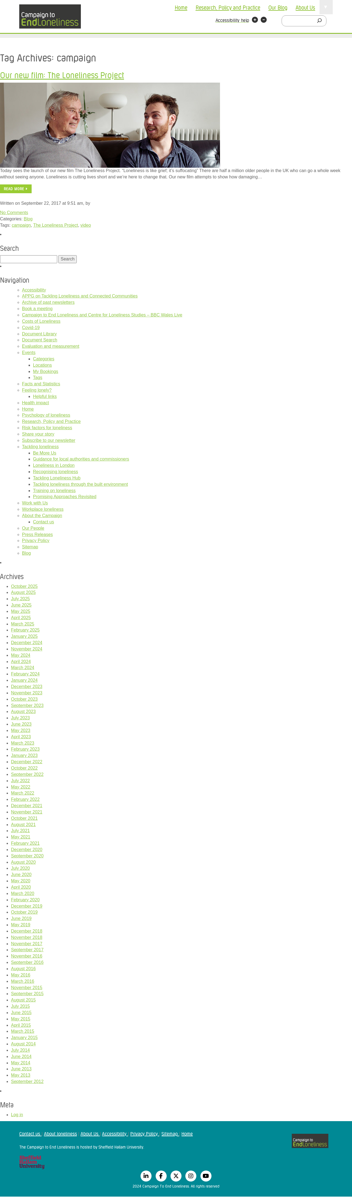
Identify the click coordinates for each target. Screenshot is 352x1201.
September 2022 (27, 774)
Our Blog (277, 7)
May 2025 (20, 611)
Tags (37, 377)
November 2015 (26, 987)
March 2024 (22, 667)
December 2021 (26, 805)
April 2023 (21, 736)
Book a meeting (37, 308)
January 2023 (24, 755)
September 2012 (27, 1081)
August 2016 (23, 968)
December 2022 (26, 761)
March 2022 (22, 793)
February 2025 (25, 630)
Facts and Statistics (41, 383)
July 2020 (20, 868)
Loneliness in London (54, 465)
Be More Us (44, 453)
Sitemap (30, 547)
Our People (33, 528)
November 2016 (26, 956)
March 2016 (22, 981)
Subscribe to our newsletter (48, 440)
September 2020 (27, 856)
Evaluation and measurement (50, 346)
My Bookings (45, 371)
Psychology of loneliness (46, 415)
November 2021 (26, 812)
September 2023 (27, 705)
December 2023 (26, 686)
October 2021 (24, 818)
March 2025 (22, 624)
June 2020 (21, 874)
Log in (17, 1114)
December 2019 (26, 906)
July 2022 (20, 780)
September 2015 (27, 993)
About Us (305, 7)
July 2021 (20, 830)
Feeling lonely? (37, 390)
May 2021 (20, 837)
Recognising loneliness (55, 471)
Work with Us (35, 503)
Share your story (38, 434)
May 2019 (20, 924)
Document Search (39, 340)
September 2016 (27, 962)
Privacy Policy (36, 540)
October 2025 (24, 586)
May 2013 (20, 1075)
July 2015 (20, 1006)
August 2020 (23, 862)
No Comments (14, 212)
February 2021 (25, 843)
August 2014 (23, 1044)
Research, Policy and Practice (228, 7)
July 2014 (20, 1050)
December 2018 (26, 931)
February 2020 (25, 899)
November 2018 (26, 937)
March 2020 (22, 893)
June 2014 (21, 1056)
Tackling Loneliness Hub (57, 478)
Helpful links (45, 396)
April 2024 (21, 661)
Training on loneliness (54, 490)
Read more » (16, 189)
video (85, 225)
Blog (28, 219)
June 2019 (21, 918)
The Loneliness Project (55, 225)
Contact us (43, 522)
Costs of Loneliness (41, 321)
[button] (255, 21)
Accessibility (34, 290)
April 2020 (21, 887)
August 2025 (23, 592)
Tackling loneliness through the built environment (80, 484)
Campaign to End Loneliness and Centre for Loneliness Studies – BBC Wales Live (102, 315)
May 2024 (20, 655)
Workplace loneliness (43, 509)
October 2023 (24, 699)
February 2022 (25, 799)
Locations (42, 365)
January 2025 (24, 636)
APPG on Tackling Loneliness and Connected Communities (80, 296)
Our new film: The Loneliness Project (62, 74)
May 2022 (20, 787)
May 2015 (20, 1019)
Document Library (39, 334)
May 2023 (20, 730)
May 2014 (20, 1062)
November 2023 (26, 693)
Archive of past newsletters (48, 302)
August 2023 (23, 711)
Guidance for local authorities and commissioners (81, 459)
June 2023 (21, 724)
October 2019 (24, 912)
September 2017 (27, 949)
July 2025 (20, 598)
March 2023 (22, 743)
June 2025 (21, 605)
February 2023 (25, 749)
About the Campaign (42, 515)
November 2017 (26, 943)
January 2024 (24, 680)
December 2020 (26, 849)
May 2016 (20, 975)
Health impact (35, 402)
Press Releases (37, 534)
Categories (43, 359)
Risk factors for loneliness (47, 427)
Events (28, 352)
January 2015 (24, 1037)
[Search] (321, 21)
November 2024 (26, 649)
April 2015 (21, 1025)
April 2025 (21, 617)
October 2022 (24, 768)
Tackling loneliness (40, 446)
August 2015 (23, 1000)
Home (181, 7)
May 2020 (20, 881)
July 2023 (20, 717)
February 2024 (25, 674)
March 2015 (22, 1031)
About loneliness (60, 1133)
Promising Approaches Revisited (64, 496)
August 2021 (23, 824)
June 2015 (21, 1012)
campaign (21, 225)
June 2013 (21, 1069)
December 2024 (26, 642)
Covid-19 (31, 327)
